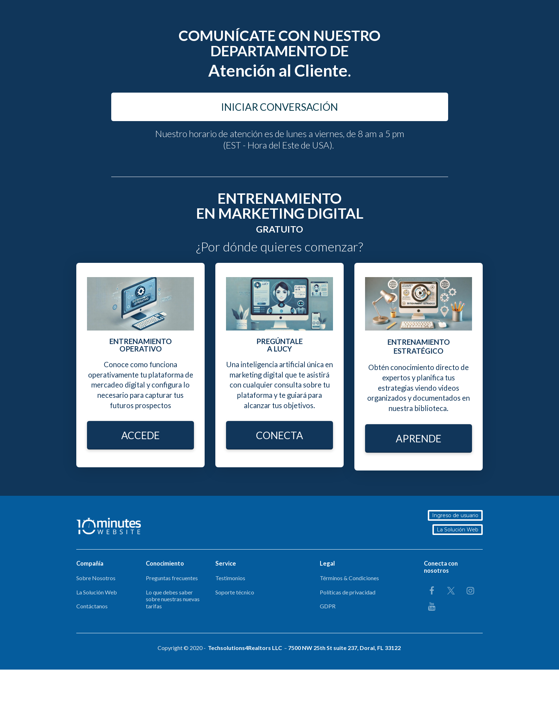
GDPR (327, 606)
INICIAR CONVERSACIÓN (279, 107)
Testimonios (230, 577)
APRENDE (418, 438)
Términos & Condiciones (349, 577)
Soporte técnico (234, 592)
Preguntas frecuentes (172, 577)
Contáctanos (92, 606)
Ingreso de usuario (456, 515)
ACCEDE (140, 435)
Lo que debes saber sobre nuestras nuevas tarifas (173, 599)
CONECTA (279, 435)
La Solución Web (458, 529)
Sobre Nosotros (96, 577)
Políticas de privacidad (347, 592)
